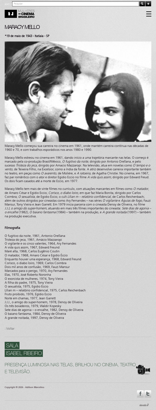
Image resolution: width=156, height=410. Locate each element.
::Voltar (9, 328)
